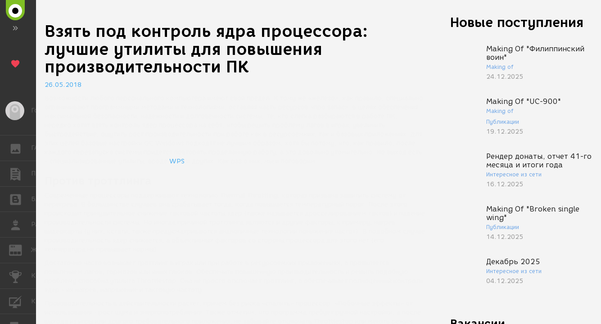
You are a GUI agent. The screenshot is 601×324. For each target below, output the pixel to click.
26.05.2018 (63, 85)
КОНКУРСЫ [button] (20, 275)
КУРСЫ (20, 301)
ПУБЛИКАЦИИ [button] (20, 173)
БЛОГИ (20, 199)
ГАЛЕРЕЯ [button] (20, 148)
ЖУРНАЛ (20, 249)
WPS (177, 161)
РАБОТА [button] (20, 224)
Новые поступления (516, 22)
